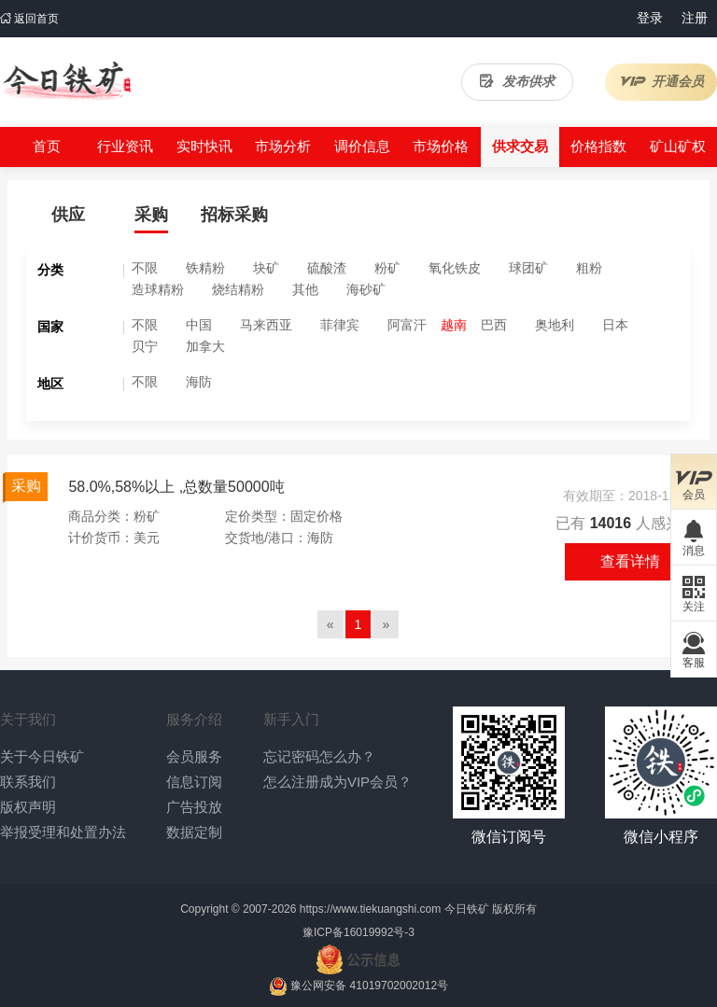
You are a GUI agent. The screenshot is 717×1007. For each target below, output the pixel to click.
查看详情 (630, 561)
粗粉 (589, 267)
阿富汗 (407, 324)
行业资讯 (125, 146)
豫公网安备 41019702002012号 (369, 985)
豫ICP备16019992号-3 (358, 932)
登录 (650, 17)
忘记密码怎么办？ (319, 756)
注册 (695, 17)
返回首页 (29, 18)
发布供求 (517, 81)
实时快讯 (204, 146)
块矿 (266, 267)
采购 (151, 214)
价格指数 (598, 146)
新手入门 (291, 719)
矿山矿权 (678, 146)
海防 (199, 381)
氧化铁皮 (455, 267)
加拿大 (205, 346)
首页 (47, 146)
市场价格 (441, 146)
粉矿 (387, 267)
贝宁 (145, 346)
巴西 (494, 324)
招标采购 (234, 214)
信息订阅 (194, 782)
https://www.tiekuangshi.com (370, 909)
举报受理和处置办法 (63, 832)
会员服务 (194, 756)
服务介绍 (194, 719)
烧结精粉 (238, 289)
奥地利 (554, 324)
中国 (199, 324)
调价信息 (362, 146)
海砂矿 (366, 289)
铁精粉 (205, 267)
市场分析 (283, 146)
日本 (615, 324)
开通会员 (661, 81)
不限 (145, 267)
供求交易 (520, 146)
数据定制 (194, 832)
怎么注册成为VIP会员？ (337, 782)
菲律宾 (339, 324)
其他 (305, 289)
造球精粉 (158, 289)
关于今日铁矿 (42, 756)
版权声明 (28, 807)
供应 (68, 214)
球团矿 (528, 267)
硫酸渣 (326, 267)
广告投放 (194, 807)
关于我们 (28, 719)
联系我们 (28, 782)
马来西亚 (266, 324)
